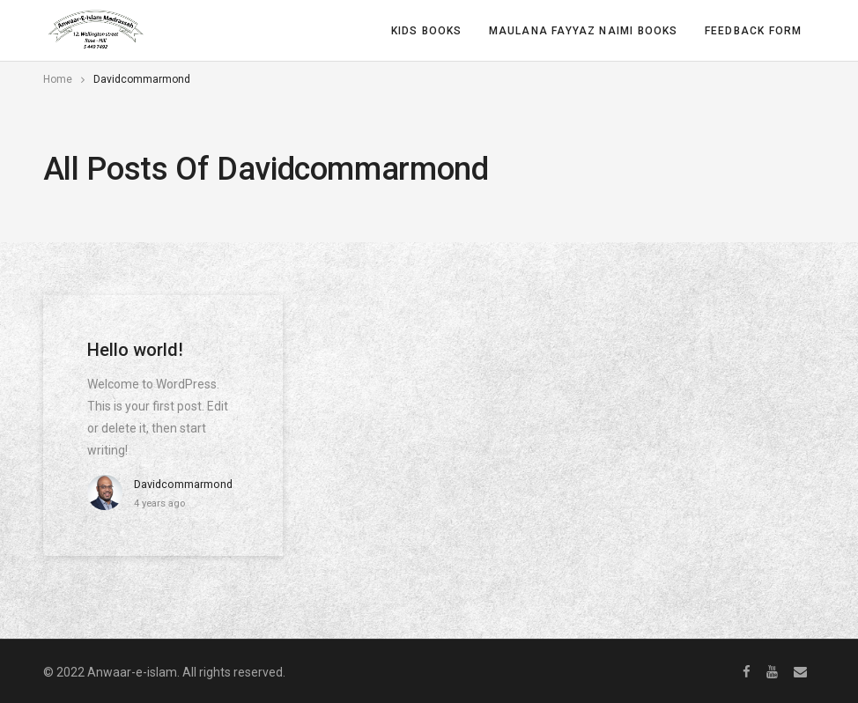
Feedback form (754, 31)
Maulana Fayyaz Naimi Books (583, 31)
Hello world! (135, 349)
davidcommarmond (183, 484)
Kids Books (426, 31)
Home (57, 79)
